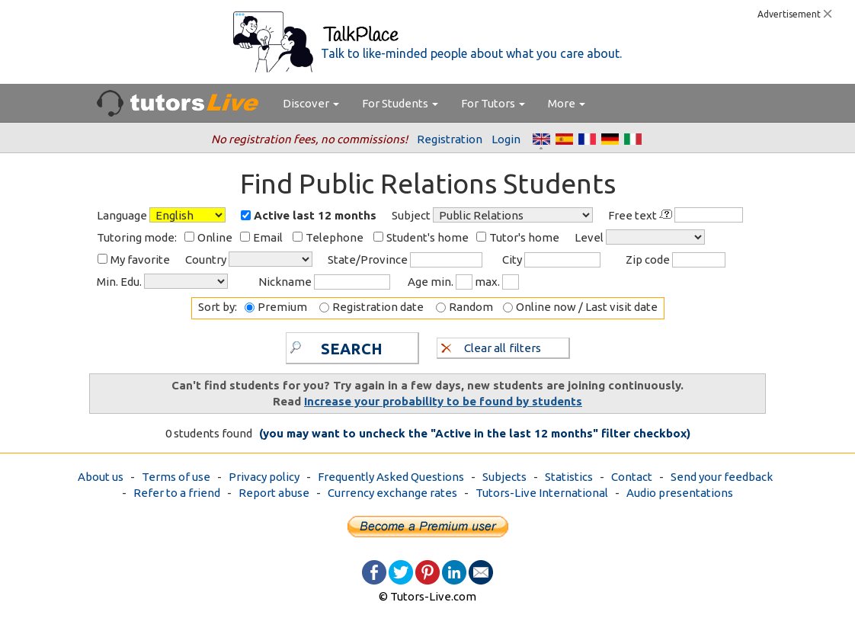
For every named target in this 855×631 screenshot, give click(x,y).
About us (100, 476)
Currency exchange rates (392, 492)
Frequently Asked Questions (391, 476)
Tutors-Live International (542, 492)
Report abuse (274, 492)
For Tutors (493, 103)
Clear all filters (491, 347)
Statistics (569, 476)
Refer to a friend (176, 492)
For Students (400, 103)
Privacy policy (264, 476)
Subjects (504, 476)
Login (506, 139)
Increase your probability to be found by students (443, 401)
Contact (631, 476)
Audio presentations (679, 492)
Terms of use (176, 476)
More (566, 103)
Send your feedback (722, 476)
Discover (311, 103)
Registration (449, 139)
